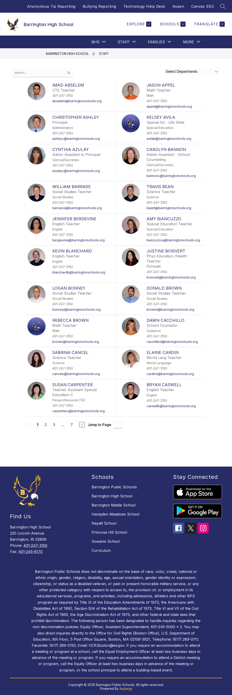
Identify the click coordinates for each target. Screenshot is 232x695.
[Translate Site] (209, 24)
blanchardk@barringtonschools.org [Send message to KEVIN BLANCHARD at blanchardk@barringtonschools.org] (78, 272)
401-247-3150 (35, 545)
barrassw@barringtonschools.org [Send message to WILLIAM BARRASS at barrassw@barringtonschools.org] (77, 208)
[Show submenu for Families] (156, 42)
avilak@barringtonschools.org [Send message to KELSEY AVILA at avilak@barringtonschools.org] (169, 138)
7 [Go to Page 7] (71, 424)
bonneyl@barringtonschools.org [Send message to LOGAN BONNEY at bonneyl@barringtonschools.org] (76, 309)
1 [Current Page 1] (37, 424)
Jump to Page (99, 424)
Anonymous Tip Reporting (51, 6)
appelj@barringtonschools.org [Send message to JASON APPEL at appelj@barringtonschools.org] (169, 106)
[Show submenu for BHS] (95, 42)
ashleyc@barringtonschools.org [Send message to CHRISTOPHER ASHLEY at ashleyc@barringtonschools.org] (76, 138)
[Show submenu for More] (188, 42)
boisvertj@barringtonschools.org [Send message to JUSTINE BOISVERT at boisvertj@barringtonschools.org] (171, 277)
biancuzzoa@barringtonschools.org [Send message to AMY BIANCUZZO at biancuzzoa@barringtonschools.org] (173, 240)
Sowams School (106, 541)
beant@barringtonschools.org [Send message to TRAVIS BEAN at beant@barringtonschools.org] (169, 208)
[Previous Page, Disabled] (28, 424)
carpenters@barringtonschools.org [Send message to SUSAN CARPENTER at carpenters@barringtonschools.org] (78, 411)
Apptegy (125, 688)
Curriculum (101, 550)
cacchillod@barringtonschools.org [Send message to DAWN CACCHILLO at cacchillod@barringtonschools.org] (172, 342)
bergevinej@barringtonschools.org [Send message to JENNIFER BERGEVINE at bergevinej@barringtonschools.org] (78, 240)
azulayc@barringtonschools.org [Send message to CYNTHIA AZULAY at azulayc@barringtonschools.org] (76, 171)
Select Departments (182, 71)
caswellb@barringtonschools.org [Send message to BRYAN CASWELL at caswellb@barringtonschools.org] (171, 406)
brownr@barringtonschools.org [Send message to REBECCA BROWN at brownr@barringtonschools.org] (75, 342)
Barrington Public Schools (114, 487)
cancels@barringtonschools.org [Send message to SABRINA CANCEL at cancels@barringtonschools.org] (76, 374)
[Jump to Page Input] (118, 425)
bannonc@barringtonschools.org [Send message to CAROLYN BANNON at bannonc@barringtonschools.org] (171, 176)
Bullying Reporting (99, 6)
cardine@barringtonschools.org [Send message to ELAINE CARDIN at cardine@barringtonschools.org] (170, 374)
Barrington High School (67, 54)
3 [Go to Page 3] (54, 424)
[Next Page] (82, 424)
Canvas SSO (202, 6)
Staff (104, 54)
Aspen (178, 6)
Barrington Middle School (113, 505)
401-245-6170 (30, 551)
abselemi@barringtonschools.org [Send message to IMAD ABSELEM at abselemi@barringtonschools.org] (77, 101)
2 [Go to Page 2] (46, 424)
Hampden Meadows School (115, 514)
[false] (43, 72)
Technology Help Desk (144, 6)
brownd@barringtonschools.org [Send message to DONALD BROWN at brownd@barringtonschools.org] (170, 309)
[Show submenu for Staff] (124, 42)
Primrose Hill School (109, 532)
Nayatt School (104, 523)
